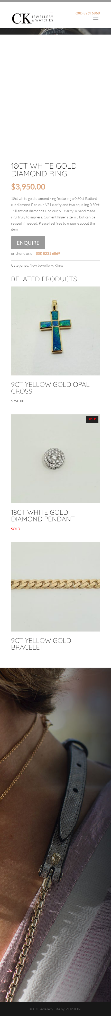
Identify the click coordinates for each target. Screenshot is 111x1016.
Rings (58, 265)
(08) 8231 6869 (88, 13)
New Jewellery (41, 265)
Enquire (28, 243)
